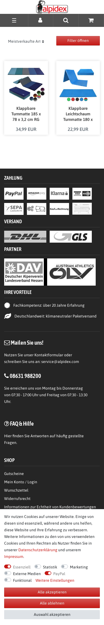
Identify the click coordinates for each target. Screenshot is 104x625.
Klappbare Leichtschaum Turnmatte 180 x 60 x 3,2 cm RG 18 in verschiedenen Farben (78, 114)
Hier (8, 436)
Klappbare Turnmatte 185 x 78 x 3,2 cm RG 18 (26, 114)
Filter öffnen (78, 40)
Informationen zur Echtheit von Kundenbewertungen (50, 507)
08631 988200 (25, 375)
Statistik (50, 567)
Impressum (13, 556)
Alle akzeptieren (52, 592)
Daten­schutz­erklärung (37, 550)
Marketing (79, 567)
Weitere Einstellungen (54, 580)
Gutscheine (14, 473)
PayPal (59, 573)
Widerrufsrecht (17, 498)
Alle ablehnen (52, 603)
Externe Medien (27, 573)
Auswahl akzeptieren (52, 614)
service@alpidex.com (60, 361)
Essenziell (22, 567)
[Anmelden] (40, 20)
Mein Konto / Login (20, 482)
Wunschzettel (16, 490)
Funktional (22, 580)
